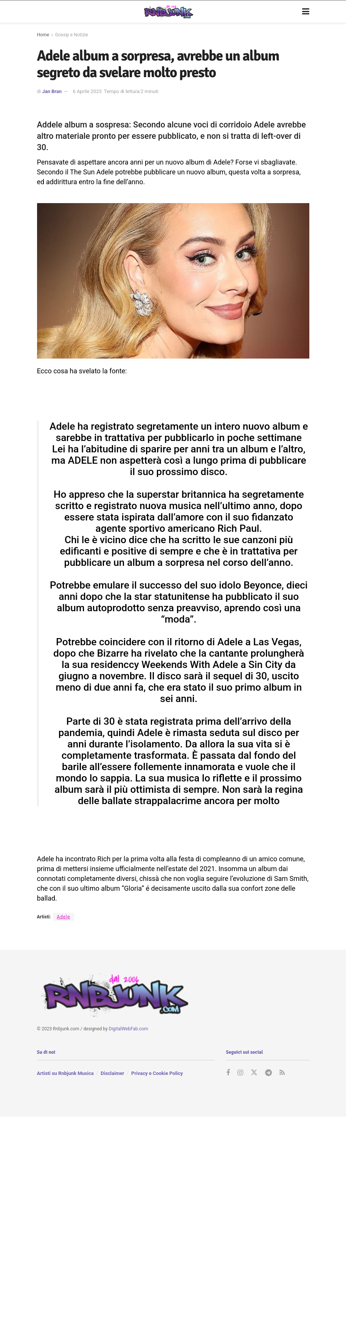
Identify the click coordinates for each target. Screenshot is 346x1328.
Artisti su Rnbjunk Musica (65, 1073)
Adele (63, 917)
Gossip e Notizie (71, 34)
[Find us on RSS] (282, 1073)
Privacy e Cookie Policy (157, 1073)
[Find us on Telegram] (268, 1073)
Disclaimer (112, 1073)
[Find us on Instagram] (240, 1073)
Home (43, 34)
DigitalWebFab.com (128, 1028)
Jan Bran (52, 91)
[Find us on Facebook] (228, 1073)
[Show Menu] (305, 11)
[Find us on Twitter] (254, 1073)
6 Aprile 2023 (87, 91)
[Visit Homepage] (168, 11)
